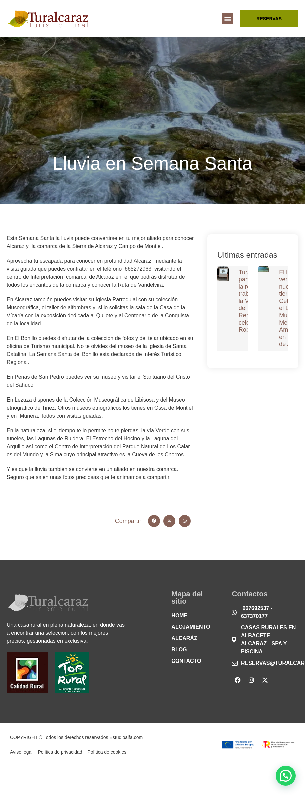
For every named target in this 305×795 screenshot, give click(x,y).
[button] (227, 18)
